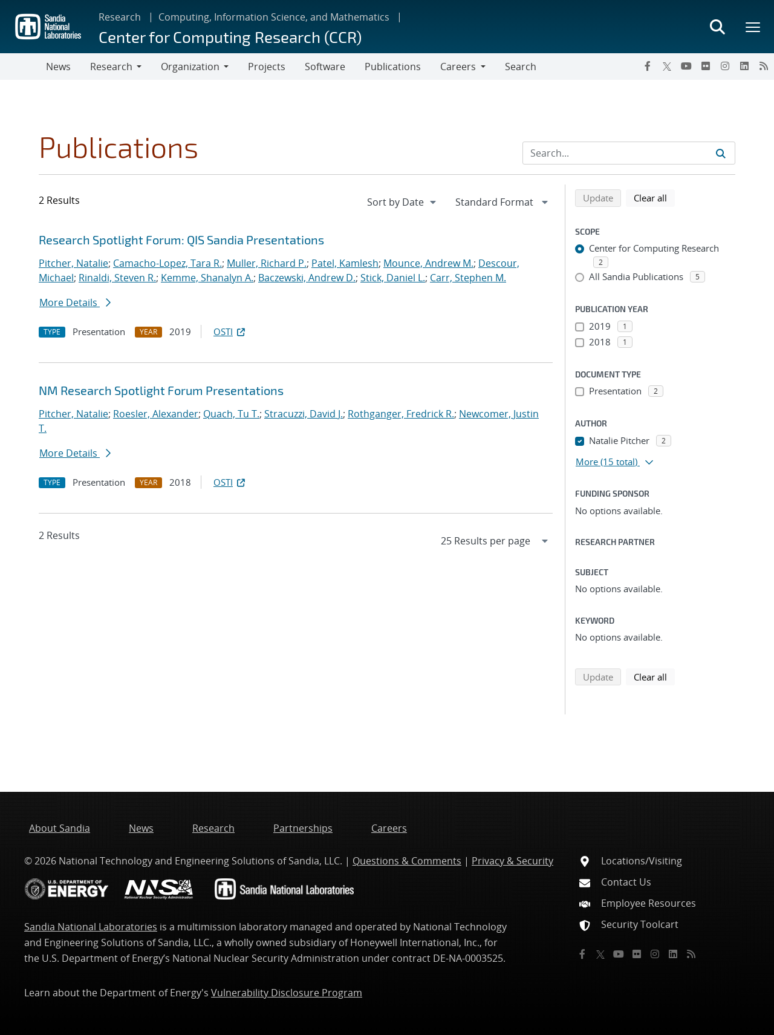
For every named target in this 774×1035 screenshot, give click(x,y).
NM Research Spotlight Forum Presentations (161, 390)
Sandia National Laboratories (90, 926)
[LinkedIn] (744, 66)
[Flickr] (706, 66)
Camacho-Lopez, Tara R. (167, 263)
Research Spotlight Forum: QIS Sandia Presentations (181, 239)
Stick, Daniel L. (392, 277)
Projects (266, 66)
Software (325, 66)
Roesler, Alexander (155, 413)
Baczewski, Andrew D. (307, 277)
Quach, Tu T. (231, 413)
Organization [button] (190, 66)
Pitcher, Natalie (73, 263)
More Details (75, 302)
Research (120, 17)
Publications (393, 66)
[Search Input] (628, 153)
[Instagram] (725, 66)
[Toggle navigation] (23, 66)
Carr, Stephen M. (468, 277)
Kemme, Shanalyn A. (207, 277)
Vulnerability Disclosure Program (286, 992)
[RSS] (764, 66)
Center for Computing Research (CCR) (230, 36)
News (58, 66)
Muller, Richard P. (267, 263)
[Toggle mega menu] (753, 26)
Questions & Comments (407, 860)
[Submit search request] (720, 153)
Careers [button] (458, 66)
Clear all (654, 197)
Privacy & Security (512, 860)
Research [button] (111, 66)
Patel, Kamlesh (345, 263)
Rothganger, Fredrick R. (401, 413)
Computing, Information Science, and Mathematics (273, 17)
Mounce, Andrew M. (428, 263)
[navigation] (403, 202)
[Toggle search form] (717, 26)
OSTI (230, 331)
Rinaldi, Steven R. (117, 277)
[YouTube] (686, 66)
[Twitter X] (667, 66)
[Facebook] (648, 66)
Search (520, 66)
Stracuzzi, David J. (303, 413)
